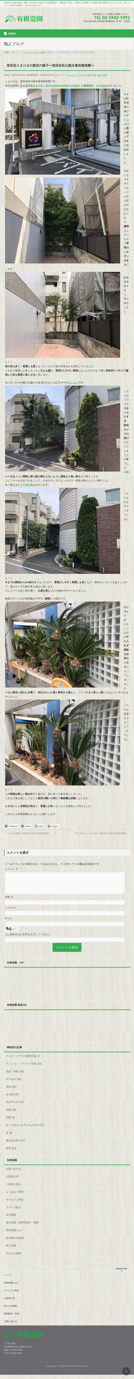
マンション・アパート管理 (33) (23, 1067)
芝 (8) (9, 1137)
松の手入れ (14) (15, 1106)
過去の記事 (102, 75)
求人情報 (11, 1249)
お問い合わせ (13, 1173)
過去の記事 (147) (15, 1144)
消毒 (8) (10, 1121)
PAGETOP (121, 1273)
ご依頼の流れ (13, 1188)
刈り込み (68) (13, 1083)
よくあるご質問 (15, 1196)
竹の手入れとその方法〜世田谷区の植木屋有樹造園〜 (102, 833)
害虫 (42, 370)
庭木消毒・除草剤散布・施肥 (22, 1226)
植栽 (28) (11, 1114)
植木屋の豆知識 (15, 1242)
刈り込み (73, 382)
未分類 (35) (12, 1098)
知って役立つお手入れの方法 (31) (25, 1129)
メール (10, 911)
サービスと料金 (15, 1203)
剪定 (94, 75)
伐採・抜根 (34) (15, 1075)
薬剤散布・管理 (11, 1318)
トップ (7, 1279)
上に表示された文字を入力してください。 (29, 938)
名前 (9, 901)
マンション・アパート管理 (79, 75)
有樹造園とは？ (15, 1234)
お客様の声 (12, 1180)
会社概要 (11, 1219)
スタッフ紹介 (13, 1211)
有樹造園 (62, 1370)
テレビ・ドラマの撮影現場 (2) (23, 1060)
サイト (8, 922)
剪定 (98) (11, 1091)
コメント (11, 869)
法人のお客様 (13, 1257)
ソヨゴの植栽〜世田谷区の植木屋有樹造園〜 (27, 833)
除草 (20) (11, 1152)
